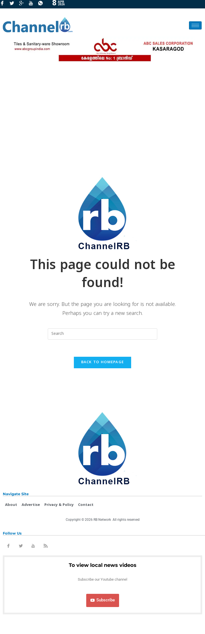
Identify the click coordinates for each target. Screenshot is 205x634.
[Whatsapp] (42, 4)
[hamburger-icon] (195, 25)
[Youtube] (33, 4)
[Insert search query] (102, 334)
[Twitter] (14, 4)
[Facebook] (4, 4)
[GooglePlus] (23, 4)
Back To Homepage (102, 362)
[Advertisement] (102, 116)
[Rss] (45, 547)
